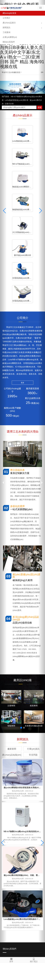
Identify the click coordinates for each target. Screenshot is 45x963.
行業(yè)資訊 (33, 651)
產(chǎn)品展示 (9, 23)
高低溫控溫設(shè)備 (17, 914)
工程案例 (6, 32)
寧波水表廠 (14, 912)
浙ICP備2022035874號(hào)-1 (28, 923)
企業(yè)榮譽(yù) (10, 37)
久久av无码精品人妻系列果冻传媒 (15, 955)
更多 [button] (22, 285)
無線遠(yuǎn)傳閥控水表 (12, 161)
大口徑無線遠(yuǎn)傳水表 (12, 182)
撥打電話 (34, 960)
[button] (41, 22)
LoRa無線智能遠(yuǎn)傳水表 (16, 100)
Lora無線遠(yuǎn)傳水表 (12, 139)
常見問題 (33, 657)
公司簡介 (6, 18)
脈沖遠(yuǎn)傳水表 (32, 182)
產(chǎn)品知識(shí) (11, 657)
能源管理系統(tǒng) (24, 912)
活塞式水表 (9, 104)
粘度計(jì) (12, 917)
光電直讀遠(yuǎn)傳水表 (12, 203)
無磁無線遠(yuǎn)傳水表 (33, 161)
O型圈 (37, 917)
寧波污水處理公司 (28, 917)
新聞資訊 (6, 28)
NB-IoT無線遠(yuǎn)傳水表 (33, 139)
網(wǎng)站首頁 (9, 13)
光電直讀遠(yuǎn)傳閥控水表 (33, 203)
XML (17, 923)
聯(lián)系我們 (9, 42)
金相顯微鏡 (19, 917)
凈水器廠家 (28, 914)
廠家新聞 (11, 651)
